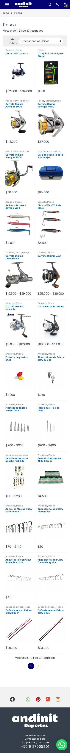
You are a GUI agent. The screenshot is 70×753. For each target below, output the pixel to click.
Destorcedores (19, 455)
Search (49, 4)
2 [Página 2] (38, 666)
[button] (61, 744)
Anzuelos (10, 354)
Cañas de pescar (14, 607)
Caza (8, 455)
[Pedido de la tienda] (40, 41)
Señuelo (9, 202)
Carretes (9, 50)
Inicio (6, 13)
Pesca (18, 50)
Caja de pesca (45, 151)
